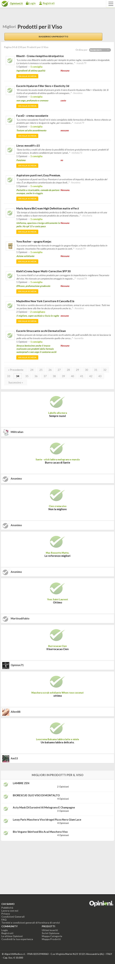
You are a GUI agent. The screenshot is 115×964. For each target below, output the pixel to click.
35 (26, 376)
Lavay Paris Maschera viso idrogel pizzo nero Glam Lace (47, 819)
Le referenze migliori (57, 555)
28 (68, 369)
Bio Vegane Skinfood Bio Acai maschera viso (40, 831)
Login (32, 3)
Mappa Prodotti (51, 939)
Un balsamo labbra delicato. (57, 742)
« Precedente (15, 369)
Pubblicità (7, 907)
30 (86, 369)
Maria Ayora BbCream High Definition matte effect (47, 208)
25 (40, 369)
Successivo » (15, 382)
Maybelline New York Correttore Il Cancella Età (45, 301)
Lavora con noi (9, 910)
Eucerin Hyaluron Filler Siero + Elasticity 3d (42, 85)
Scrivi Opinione (50, 933)
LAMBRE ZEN (21, 783)
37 (45, 376)
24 (31, 369)
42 (90, 376)
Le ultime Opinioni (12, 936)
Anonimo (16, 478)
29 (77, 369)
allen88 (15, 711)
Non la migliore (57, 509)
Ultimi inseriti (50, 930)
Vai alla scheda (27, 76)
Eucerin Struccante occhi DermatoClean (41, 330)
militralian (17, 431)
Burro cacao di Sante (57, 462)
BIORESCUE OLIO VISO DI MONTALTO (36, 795)
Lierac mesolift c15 (28, 145)
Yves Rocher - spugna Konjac (33, 241)
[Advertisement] (27, 866)
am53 (14, 758)
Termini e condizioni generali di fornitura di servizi (30, 922)
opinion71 (17, 665)
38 (54, 376)
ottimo (57, 695)
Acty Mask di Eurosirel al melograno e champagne (44, 807)
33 (8, 376)
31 (95, 369)
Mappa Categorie (52, 936)
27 (59, 369)
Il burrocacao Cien (58, 649)
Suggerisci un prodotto (53, 36)
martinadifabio (20, 618)
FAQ (3, 919)
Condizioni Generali (13, 916)
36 (36, 376)
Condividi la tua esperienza (17, 939)
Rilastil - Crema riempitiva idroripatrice (40, 56)
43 (99, 376)
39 (63, 376)
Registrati (49, 3)
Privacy (5, 913)
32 (104, 369)
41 (81, 376)
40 (72, 376)
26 (50, 369)
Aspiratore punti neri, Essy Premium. (38, 175)
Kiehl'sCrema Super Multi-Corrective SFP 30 (43, 271)
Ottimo (57, 602)
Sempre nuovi (57, 415)
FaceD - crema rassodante (32, 115)
